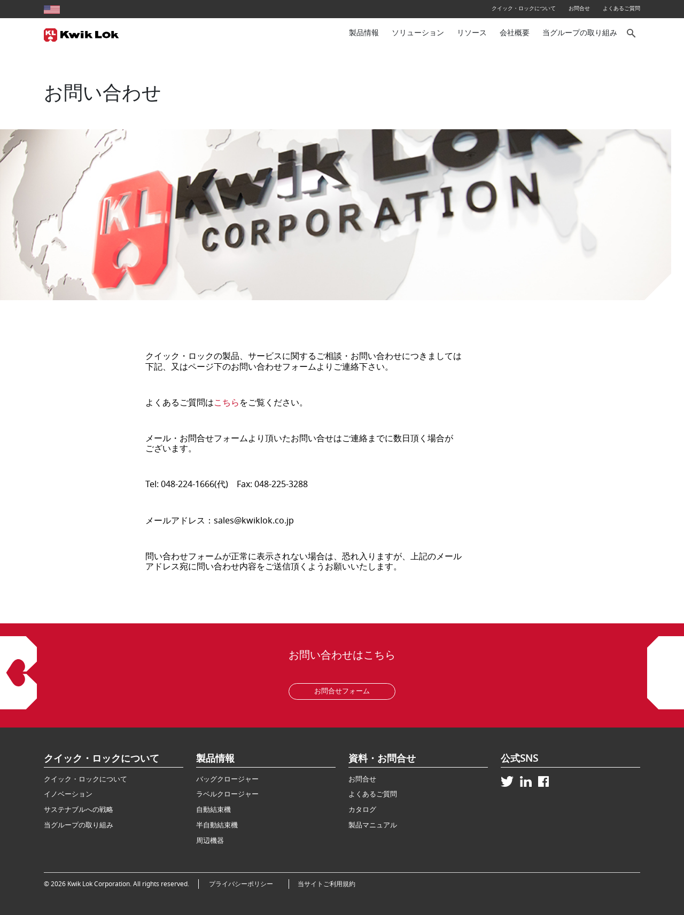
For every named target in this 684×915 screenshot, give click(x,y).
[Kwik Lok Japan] (81, 33)
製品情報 (364, 32)
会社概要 (515, 32)
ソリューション (418, 32)
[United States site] (52, 8)
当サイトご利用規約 (326, 884)
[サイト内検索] (632, 33)
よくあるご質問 (621, 8)
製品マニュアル (372, 825)
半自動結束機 (217, 825)
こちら (226, 402)
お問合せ (579, 8)
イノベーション (68, 794)
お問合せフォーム (342, 691)
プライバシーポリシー (244, 884)
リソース (472, 32)
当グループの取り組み (579, 32)
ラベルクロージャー (227, 794)
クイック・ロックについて (524, 8)
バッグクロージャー (227, 779)
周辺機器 (210, 840)
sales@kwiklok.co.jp (254, 520)
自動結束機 (213, 809)
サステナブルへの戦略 (78, 809)
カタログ (362, 809)
